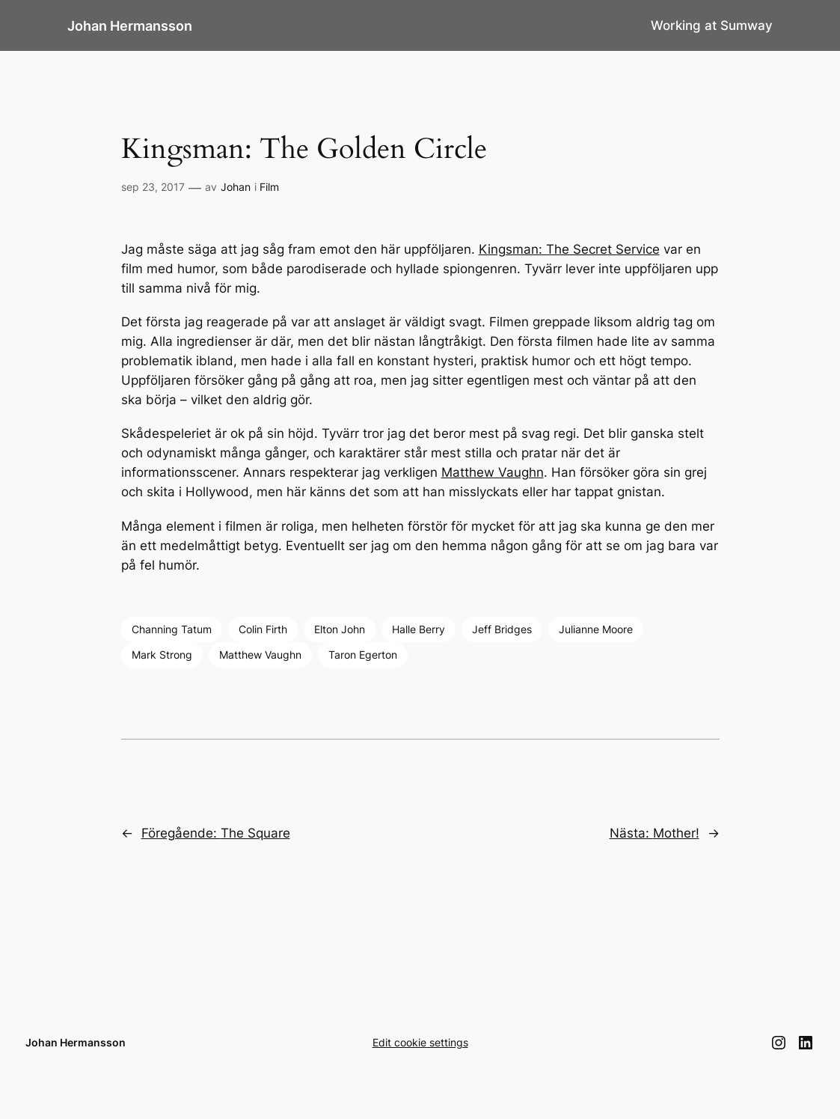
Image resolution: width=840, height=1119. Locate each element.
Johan (236, 186)
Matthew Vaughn (492, 472)
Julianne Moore (596, 629)
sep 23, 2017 (153, 186)
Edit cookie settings (420, 1042)
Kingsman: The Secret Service (569, 249)
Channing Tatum (172, 629)
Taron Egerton (362, 654)
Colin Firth (263, 629)
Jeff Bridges (502, 629)
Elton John (339, 629)
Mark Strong (162, 654)
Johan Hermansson (129, 25)
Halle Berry (418, 629)
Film (269, 186)
